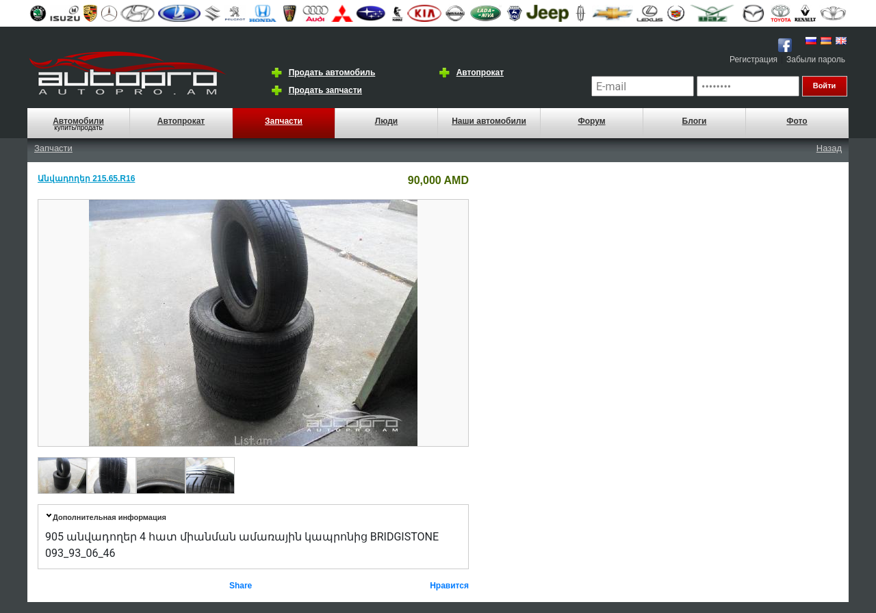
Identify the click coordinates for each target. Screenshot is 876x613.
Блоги (694, 121)
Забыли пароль (815, 59)
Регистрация (753, 59)
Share (240, 585)
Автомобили (78, 121)
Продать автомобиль (332, 72)
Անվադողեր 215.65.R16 (86, 178)
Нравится (449, 585)
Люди (386, 121)
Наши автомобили (489, 121)
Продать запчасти (325, 90)
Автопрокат (480, 72)
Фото (796, 121)
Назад (829, 148)
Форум (591, 121)
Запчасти (283, 121)
